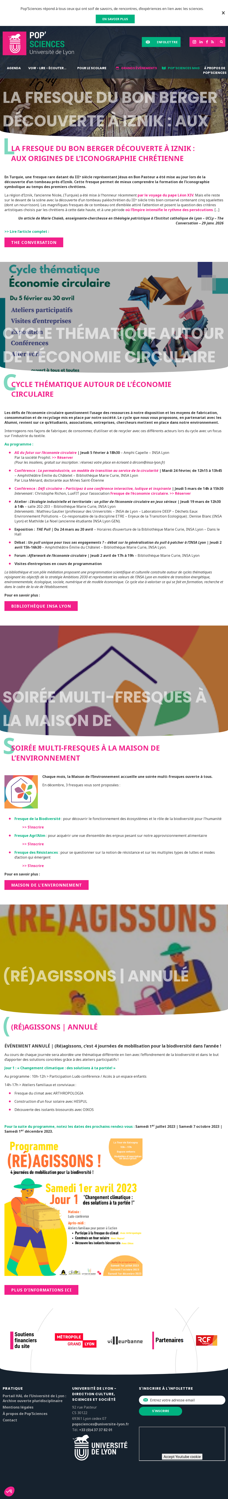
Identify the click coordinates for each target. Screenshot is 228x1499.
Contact (10, 1420)
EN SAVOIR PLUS (115, 19)
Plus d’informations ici (41, 1290)
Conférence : (86, 470)
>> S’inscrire (33, 827)
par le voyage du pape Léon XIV (165, 195)
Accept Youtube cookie (182, 1456)
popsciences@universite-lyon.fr (100, 1424)
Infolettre (167, 42)
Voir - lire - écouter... (47, 68)
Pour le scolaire (91, 68)
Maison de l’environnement (46, 885)
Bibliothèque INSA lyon (41, 606)
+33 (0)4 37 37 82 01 (95, 1429)
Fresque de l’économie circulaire (139, 493)
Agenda (14, 68)
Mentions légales (18, 1407)
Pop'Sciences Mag (184, 68)
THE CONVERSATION (34, 242)
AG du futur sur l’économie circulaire (45, 452)
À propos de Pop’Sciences (214, 70)
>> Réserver (62, 457)
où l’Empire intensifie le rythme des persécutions (169, 209)
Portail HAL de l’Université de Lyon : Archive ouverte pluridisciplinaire (34, 1398)
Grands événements (139, 68)
